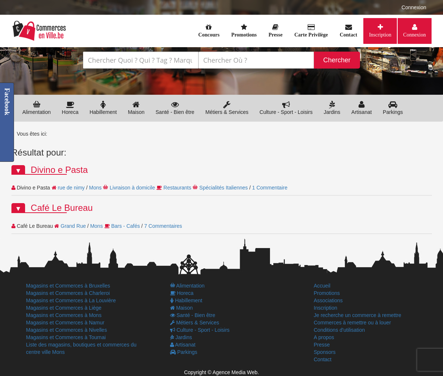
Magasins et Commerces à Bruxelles (68, 286)
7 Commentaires (163, 226)
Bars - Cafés (125, 226)
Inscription (380, 34)
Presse (322, 345)
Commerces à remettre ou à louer (352, 322)
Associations (328, 300)
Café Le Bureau (62, 208)
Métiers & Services (227, 108)
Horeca (70, 108)
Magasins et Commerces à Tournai (66, 337)
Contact (323, 359)
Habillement (103, 108)
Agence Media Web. (235, 372)
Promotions (327, 293)
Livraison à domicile (132, 188)
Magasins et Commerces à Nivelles (66, 330)
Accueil (322, 286)
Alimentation (37, 108)
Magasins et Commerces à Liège (64, 308)
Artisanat (362, 108)
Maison (136, 108)
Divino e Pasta (59, 170)
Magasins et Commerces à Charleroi (68, 293)
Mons (95, 188)
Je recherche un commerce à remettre (357, 315)
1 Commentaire (270, 188)
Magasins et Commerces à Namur (65, 322)
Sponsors (325, 352)
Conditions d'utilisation (339, 330)
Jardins (331, 108)
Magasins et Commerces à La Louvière (71, 300)
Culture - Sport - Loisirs (286, 108)
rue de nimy (71, 188)
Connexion (414, 7)
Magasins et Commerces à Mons (64, 315)
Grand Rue (73, 226)
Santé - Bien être (175, 108)
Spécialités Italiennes (223, 188)
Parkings (393, 108)
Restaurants (177, 188)
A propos (324, 337)
